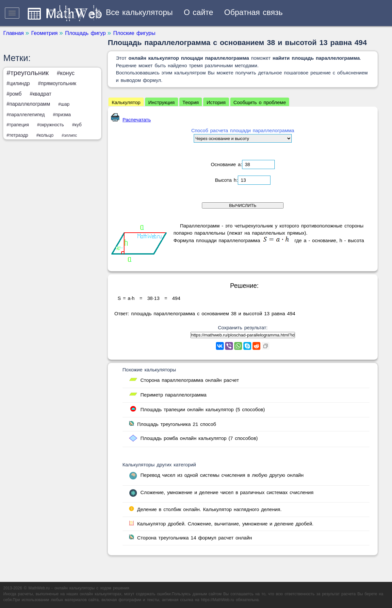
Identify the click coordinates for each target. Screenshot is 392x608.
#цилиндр (18, 83)
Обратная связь (253, 12)
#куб (77, 124)
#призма (62, 114)
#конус (65, 73)
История (215, 102)
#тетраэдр (17, 135)
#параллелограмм (28, 104)
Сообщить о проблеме (260, 102)
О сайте (198, 12)
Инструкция (161, 102)
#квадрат (40, 94)
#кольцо (45, 135)
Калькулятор (126, 102)
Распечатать (131, 119)
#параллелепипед (26, 114)
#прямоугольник (57, 83)
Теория (191, 102)
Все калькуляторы (139, 12)
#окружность (50, 124)
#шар (64, 104)
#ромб (14, 94)
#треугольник (28, 72)
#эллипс (69, 135)
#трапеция (18, 124)
